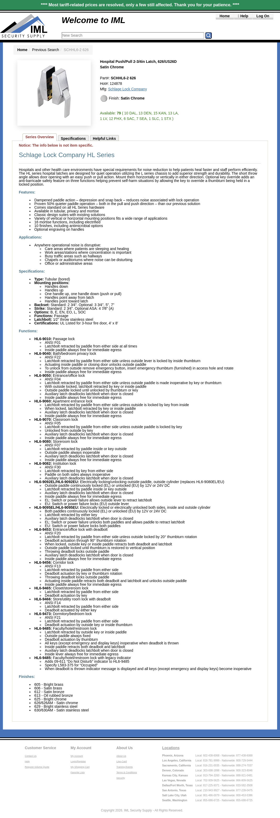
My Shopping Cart (80, 767)
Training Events (125, 767)
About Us (125, 748)
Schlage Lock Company (127, 89)
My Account (81, 748)
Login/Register (78, 761)
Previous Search (45, 50)
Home (225, 16)
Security (121, 778)
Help (243, 16)
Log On (262, 16)
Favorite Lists (78, 772)
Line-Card (122, 761)
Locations (170, 748)
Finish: (122, 98)
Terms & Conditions (127, 772)
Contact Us (31, 756)
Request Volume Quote (37, 767)
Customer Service (40, 748)
